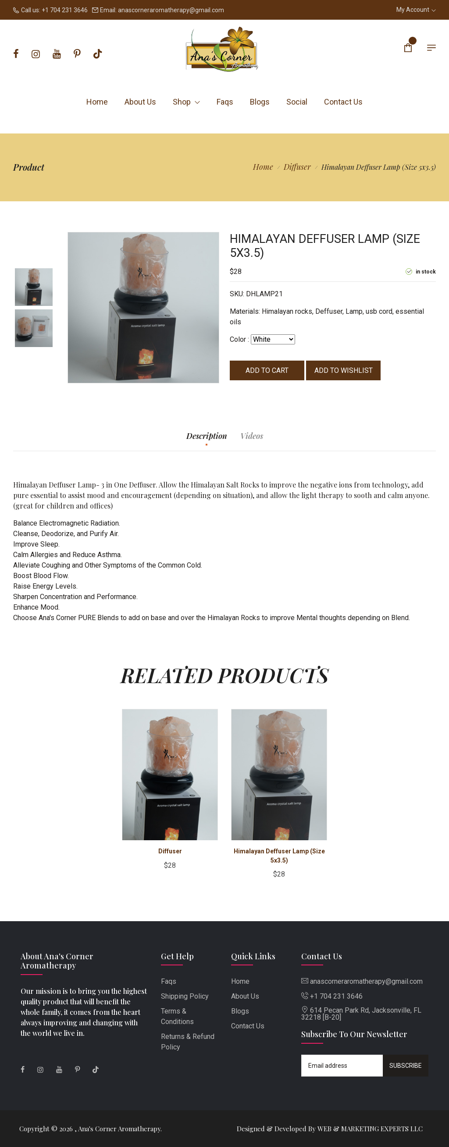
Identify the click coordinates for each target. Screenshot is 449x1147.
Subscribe (405, 1065)
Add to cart (267, 370)
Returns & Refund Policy (187, 1041)
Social (296, 101)
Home (97, 101)
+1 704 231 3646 (65, 10)
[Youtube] (57, 54)
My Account (416, 9)
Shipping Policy (185, 996)
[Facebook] (16, 54)
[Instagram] (36, 54)
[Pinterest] (77, 54)
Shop (186, 101)
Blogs (260, 101)
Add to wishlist (343, 370)
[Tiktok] (97, 54)
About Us (140, 101)
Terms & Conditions (177, 1016)
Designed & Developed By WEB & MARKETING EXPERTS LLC (330, 1128)
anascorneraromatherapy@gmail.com (171, 10)
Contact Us (343, 101)
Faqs (225, 101)
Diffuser (297, 166)
